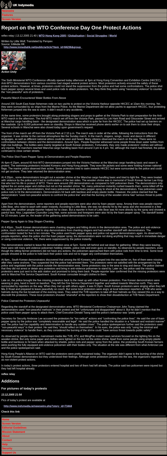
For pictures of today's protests (24, 388)
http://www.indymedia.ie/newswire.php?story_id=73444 (38, 406)
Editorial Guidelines (14, 427)
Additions (10, 381)
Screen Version (11, 19)
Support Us (9, 452)
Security (7, 448)
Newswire (8, 10)
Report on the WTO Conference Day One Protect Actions (71, 28)
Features (7, 15)
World (113, 35)
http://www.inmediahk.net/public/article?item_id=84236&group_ (43, 47)
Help (5, 444)
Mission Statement (13, 432)
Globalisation (76, 35)
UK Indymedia (23, 5)
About (5, 436)
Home (5, 419)
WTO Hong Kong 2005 (52, 35)
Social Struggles (97, 35)
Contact (7, 440)
